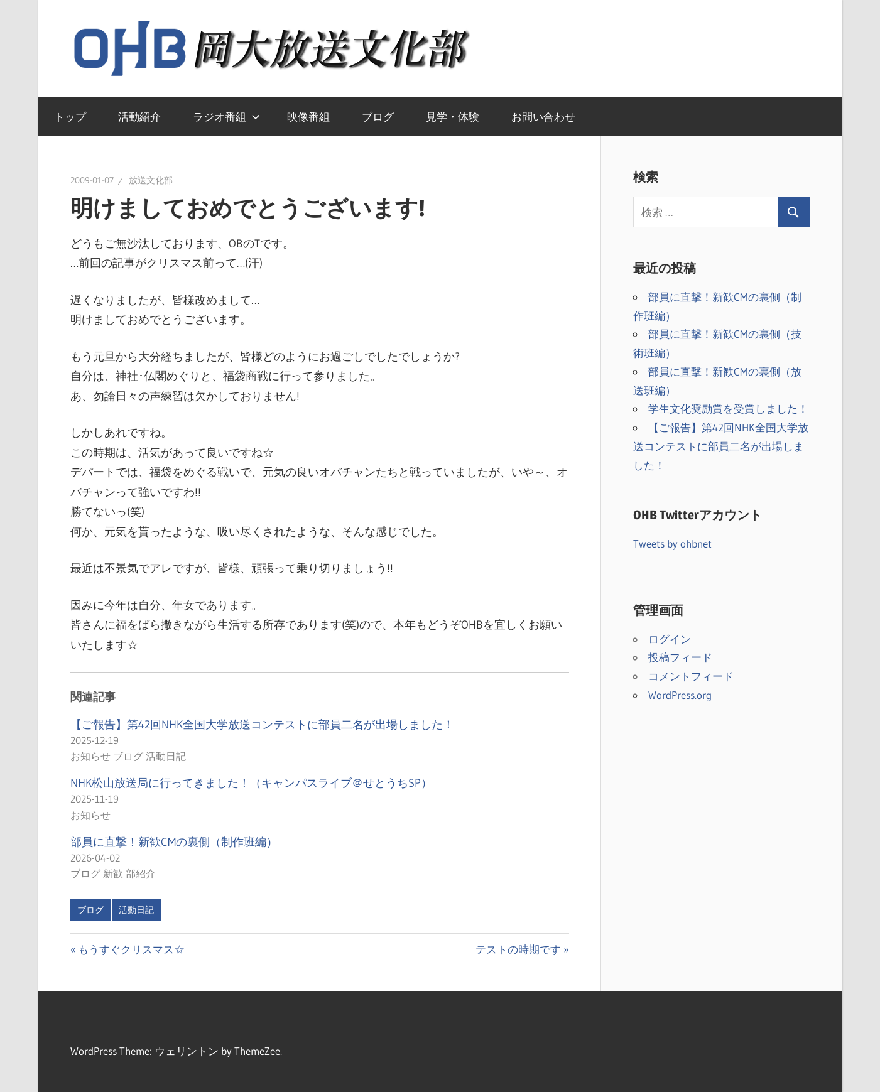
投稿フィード (680, 657)
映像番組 (308, 116)
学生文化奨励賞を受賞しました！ (728, 408)
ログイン (669, 639)
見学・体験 (452, 116)
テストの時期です (518, 949)
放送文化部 (151, 180)
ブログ (378, 116)
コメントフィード (691, 676)
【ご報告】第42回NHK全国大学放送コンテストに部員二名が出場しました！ (262, 725)
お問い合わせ (543, 116)
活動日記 (136, 910)
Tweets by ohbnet (672, 543)
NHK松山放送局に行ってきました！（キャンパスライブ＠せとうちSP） (251, 783)
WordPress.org (680, 694)
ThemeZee (257, 1050)
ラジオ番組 (226, 116)
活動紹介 (139, 116)
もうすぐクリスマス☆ (131, 949)
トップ (70, 116)
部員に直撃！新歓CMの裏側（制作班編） (174, 842)
